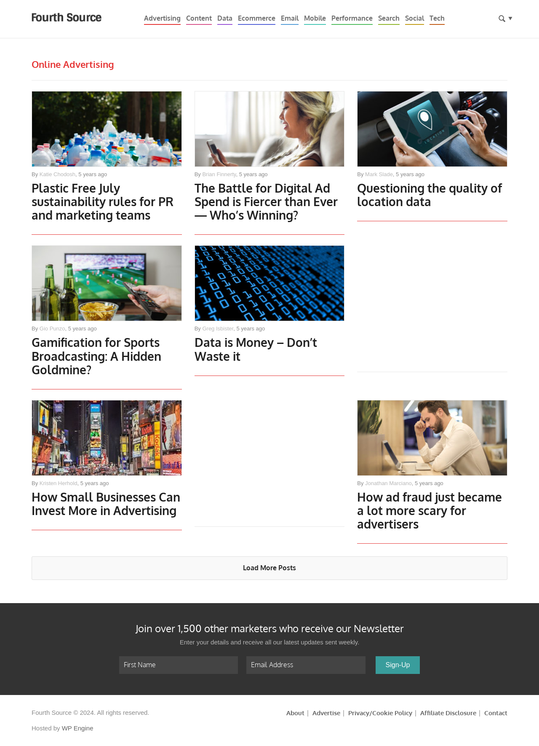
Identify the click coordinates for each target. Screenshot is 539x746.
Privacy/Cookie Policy (380, 713)
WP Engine (77, 728)
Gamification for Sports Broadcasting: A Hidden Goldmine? (96, 356)
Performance (352, 18)
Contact (495, 713)
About (295, 713)
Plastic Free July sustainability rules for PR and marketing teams (102, 202)
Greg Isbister (217, 328)
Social (414, 18)
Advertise (326, 713)
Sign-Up (398, 664)
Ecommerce (256, 18)
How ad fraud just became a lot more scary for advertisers (429, 511)
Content (199, 18)
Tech (437, 18)
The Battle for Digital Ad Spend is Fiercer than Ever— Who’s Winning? (266, 202)
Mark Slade (379, 174)
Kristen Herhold (58, 483)
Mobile (315, 18)
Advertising (162, 18)
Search (389, 18)
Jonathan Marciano (388, 483)
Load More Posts (269, 568)
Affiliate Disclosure (448, 713)
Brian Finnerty (219, 174)
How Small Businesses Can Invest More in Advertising (106, 504)
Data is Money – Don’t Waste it (256, 350)
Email (290, 18)
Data (224, 18)
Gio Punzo (52, 328)
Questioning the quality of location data (429, 195)
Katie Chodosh (57, 174)
